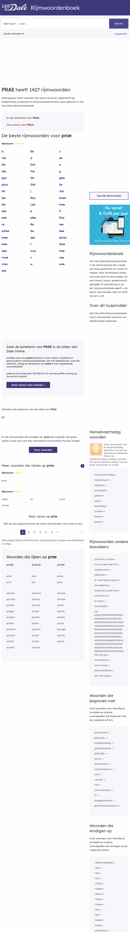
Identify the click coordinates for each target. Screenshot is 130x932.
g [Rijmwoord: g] (60, 171)
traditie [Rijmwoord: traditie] (98, 511)
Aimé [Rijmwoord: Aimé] (62, 499)
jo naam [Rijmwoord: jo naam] (99, 600)
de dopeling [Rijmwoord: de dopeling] (101, 585)
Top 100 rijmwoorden (109, 195)
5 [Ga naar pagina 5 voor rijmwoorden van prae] (46, 532)
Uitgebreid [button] (120, 33)
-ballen (98, 920)
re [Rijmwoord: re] (3, 224)
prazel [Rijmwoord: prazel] (60, 641)
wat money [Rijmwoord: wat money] (101, 665)
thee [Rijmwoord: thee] (62, 244)
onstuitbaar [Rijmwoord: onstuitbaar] (101, 659)
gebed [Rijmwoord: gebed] (98, 495)
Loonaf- (99, 779)
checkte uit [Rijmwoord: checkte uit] (100, 595)
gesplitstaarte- (103, 748)
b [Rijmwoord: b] (2, 151)
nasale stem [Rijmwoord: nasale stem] (101, 569)
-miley (98, 883)
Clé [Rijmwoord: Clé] (4, 158)
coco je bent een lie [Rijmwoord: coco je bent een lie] (105, 564)
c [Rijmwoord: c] (60, 151)
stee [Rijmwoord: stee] (4, 244)
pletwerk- (100, 737)
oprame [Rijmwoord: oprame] (36, 593)
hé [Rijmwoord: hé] (3, 191)
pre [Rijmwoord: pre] (34, 582)
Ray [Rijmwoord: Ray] (61, 217)
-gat (97, 914)
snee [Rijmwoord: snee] (5, 237)
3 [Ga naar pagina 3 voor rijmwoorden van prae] (34, 532)
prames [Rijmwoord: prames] (36, 629)
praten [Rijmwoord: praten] (61, 635)
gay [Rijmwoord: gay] (4, 178)
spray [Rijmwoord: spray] (63, 237)
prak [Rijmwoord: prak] (9, 576)
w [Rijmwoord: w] (31, 264)
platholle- (100, 753)
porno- (98, 758)
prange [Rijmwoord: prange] (61, 629)
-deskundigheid (103, 862)
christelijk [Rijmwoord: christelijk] (100, 490)
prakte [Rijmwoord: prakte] (36, 617)
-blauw (98, 893)
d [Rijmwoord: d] (31, 158)
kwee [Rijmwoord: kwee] (62, 198)
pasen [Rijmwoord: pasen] (97, 521)
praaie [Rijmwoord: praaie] (10, 605)
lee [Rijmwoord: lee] (3, 204)
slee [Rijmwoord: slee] (61, 231)
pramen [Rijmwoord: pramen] (11, 629)
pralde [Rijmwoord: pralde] (61, 617)
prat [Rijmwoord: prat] (8, 582)
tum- (97, 784)
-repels (98, 888)
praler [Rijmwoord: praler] (35, 623)
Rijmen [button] (119, 23)
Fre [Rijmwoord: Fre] (32, 171)
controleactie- (102, 790)
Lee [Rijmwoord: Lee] (32, 204)
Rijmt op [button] (8, 23)
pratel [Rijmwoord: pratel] (35, 635)
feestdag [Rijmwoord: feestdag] (99, 506)
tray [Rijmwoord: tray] (33, 251)
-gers (97, 867)
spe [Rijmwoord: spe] (32, 237)
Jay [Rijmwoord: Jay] (61, 191)
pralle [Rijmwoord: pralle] (60, 623)
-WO (97, 909)
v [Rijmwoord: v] (31, 257)
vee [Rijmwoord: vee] (61, 257)
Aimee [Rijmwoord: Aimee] (5, 505)
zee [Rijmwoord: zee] (4, 270)
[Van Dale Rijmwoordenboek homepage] (16, 7)
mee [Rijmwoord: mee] (62, 204)
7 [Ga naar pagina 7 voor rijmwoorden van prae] (57, 532)
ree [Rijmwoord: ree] (61, 224)
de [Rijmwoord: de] (60, 158)
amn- (97, 774)
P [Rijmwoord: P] (60, 211)
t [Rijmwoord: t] (30, 244)
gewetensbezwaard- (106, 805)
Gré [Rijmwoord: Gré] (32, 184)
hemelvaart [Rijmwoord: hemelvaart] (101, 480)
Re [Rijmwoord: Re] (32, 224)
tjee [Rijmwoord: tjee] (4, 251)
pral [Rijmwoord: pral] (34, 576)
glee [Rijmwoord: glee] (62, 178)
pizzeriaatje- (101, 763)
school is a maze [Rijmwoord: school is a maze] (103, 559)
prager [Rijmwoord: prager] (10, 611)
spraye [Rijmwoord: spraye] (36, 647)
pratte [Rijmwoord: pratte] (35, 641)
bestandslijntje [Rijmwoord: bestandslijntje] (103, 670)
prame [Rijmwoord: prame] (36, 564)
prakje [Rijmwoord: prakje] (61, 611)
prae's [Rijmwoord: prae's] (60, 605)
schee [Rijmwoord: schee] (5, 231)
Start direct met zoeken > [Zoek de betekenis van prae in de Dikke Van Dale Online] (28, 385)
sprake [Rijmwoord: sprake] (10, 647)
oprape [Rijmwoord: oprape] (61, 593)
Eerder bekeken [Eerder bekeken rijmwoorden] (13, 33)
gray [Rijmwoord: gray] (5, 184)
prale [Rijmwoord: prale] (9, 564)
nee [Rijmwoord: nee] (4, 211)
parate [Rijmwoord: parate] (36, 599)
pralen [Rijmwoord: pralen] (10, 623)
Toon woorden (43, 449)
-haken (98, 904)
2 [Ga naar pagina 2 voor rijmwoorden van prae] (28, 532)
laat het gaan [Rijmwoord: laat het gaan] (102, 675)
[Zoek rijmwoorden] (35, 24)
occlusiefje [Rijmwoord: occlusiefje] (100, 606)
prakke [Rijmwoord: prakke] (10, 617)
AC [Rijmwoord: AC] (32, 499)
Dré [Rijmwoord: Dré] (32, 164)
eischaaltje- (101, 732)
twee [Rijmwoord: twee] (5, 257)
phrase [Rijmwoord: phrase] (61, 599)
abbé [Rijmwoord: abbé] (5, 499)
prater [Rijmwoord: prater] (10, 641)
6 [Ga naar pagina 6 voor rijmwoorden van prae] (51, 532)
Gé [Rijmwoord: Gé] (32, 178)
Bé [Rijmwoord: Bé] (32, 151)
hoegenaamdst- (103, 800)
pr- (4, 417)
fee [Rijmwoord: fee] (4, 171)
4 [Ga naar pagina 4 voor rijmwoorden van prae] (40, 532)
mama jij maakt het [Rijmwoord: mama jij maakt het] (106, 590)
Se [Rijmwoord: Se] (32, 231)
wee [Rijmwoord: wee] (62, 264)
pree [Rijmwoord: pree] (4, 480)
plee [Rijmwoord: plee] (33, 217)
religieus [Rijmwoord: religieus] (99, 485)
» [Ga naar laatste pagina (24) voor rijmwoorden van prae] (81, 532)
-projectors (100, 930)
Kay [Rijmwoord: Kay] (32, 198)
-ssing (97, 925)
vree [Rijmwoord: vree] (5, 264)
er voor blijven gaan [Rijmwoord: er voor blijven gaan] (106, 580)
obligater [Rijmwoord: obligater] (99, 574)
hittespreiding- (103, 743)
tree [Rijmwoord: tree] (62, 251)
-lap (96, 872)
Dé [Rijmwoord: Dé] (3, 164)
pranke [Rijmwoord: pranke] (10, 635)
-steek (98, 899)
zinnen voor (23, 124)
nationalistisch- (103, 769)
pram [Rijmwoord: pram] (60, 576)
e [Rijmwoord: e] (60, 164)
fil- (96, 795)
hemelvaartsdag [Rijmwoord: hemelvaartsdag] (104, 474)
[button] (82, 466)
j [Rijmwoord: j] (30, 191)
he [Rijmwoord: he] (60, 184)
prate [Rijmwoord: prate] (61, 564)
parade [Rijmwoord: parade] (10, 599)
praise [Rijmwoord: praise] (35, 611)
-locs (97, 878)
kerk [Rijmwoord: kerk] (97, 500)
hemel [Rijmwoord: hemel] (98, 516)
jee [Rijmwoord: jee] (4, 198)
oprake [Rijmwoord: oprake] (10, 593)
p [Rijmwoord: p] (31, 211)
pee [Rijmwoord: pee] (4, 217)
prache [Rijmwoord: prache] (36, 605)
